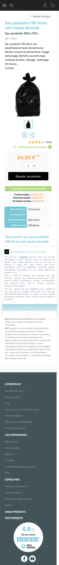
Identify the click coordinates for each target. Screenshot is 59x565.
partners (24, 257)
